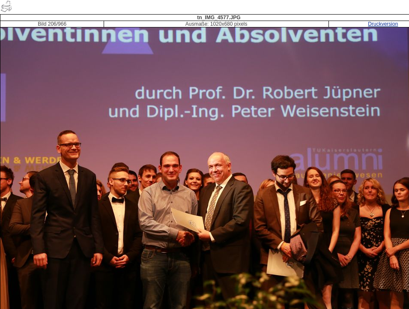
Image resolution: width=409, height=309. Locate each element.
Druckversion (383, 24)
